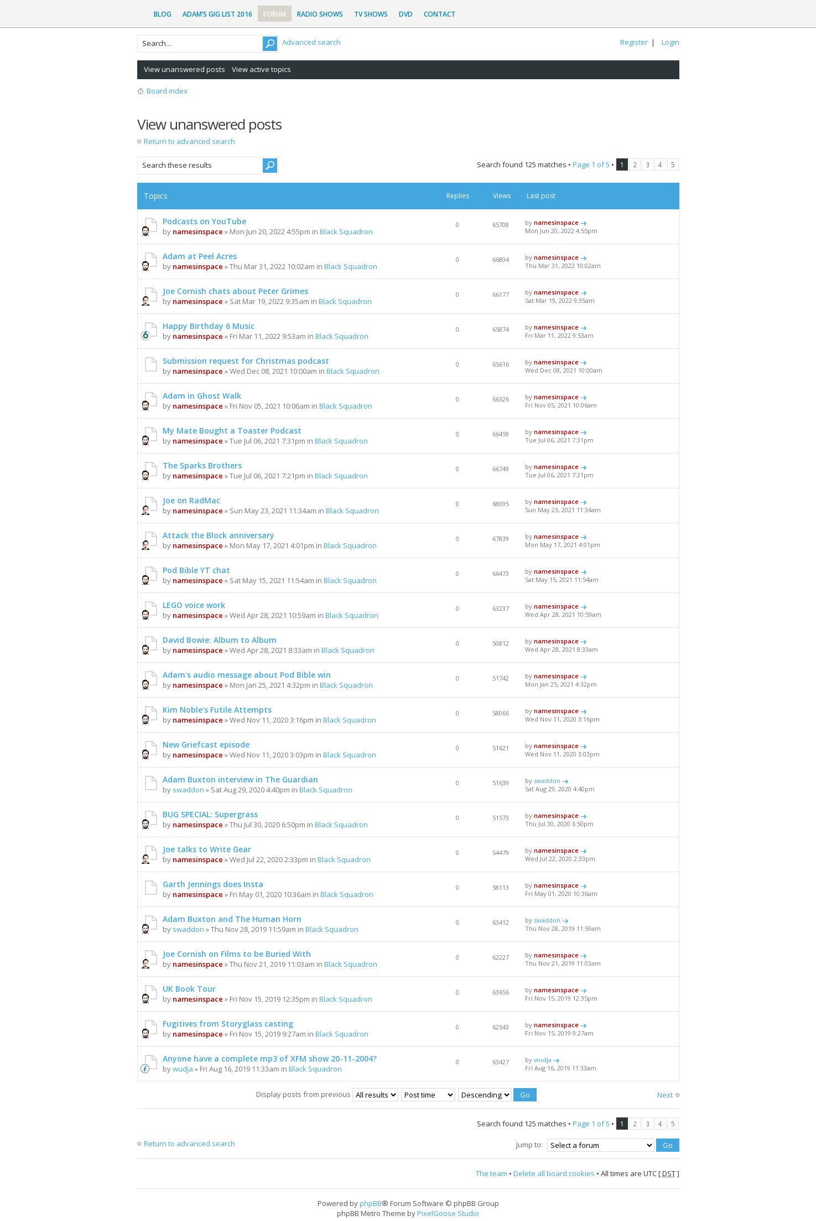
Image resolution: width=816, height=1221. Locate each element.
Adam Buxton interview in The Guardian (240, 779)
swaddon (188, 790)
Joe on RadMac (191, 500)
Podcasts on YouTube (204, 221)
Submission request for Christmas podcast (246, 361)
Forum (274, 14)
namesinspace (198, 231)
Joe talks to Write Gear (207, 849)
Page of (591, 164)
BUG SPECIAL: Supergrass (210, 814)
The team (491, 1173)
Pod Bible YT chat (196, 570)
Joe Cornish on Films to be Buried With (237, 954)
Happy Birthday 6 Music (208, 326)
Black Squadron (346, 231)
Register (634, 42)
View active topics (261, 69)
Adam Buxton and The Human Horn (232, 919)
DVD (406, 14)
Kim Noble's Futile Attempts (217, 709)
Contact (439, 14)
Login (670, 42)
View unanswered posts (184, 69)
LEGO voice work (194, 605)
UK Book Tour (189, 988)
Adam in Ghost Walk (202, 395)
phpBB (371, 1203)
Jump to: (529, 1145)
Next (665, 1095)
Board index (167, 91)
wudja (183, 1069)
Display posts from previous (327, 1094)
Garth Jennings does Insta (213, 884)
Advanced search (311, 42)
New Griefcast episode (206, 744)
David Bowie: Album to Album (220, 640)
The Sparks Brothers (202, 465)
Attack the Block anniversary (218, 535)
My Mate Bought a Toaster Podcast (232, 430)
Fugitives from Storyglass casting (228, 1023)
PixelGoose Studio (448, 1213)
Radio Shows (320, 14)
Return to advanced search (189, 141)
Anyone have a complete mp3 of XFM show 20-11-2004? (270, 1058)
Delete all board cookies (554, 1173)
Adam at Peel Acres (200, 256)
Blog (162, 14)
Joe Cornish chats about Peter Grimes (235, 291)
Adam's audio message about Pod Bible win (247, 674)
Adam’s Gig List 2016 (217, 14)
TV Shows (371, 14)
